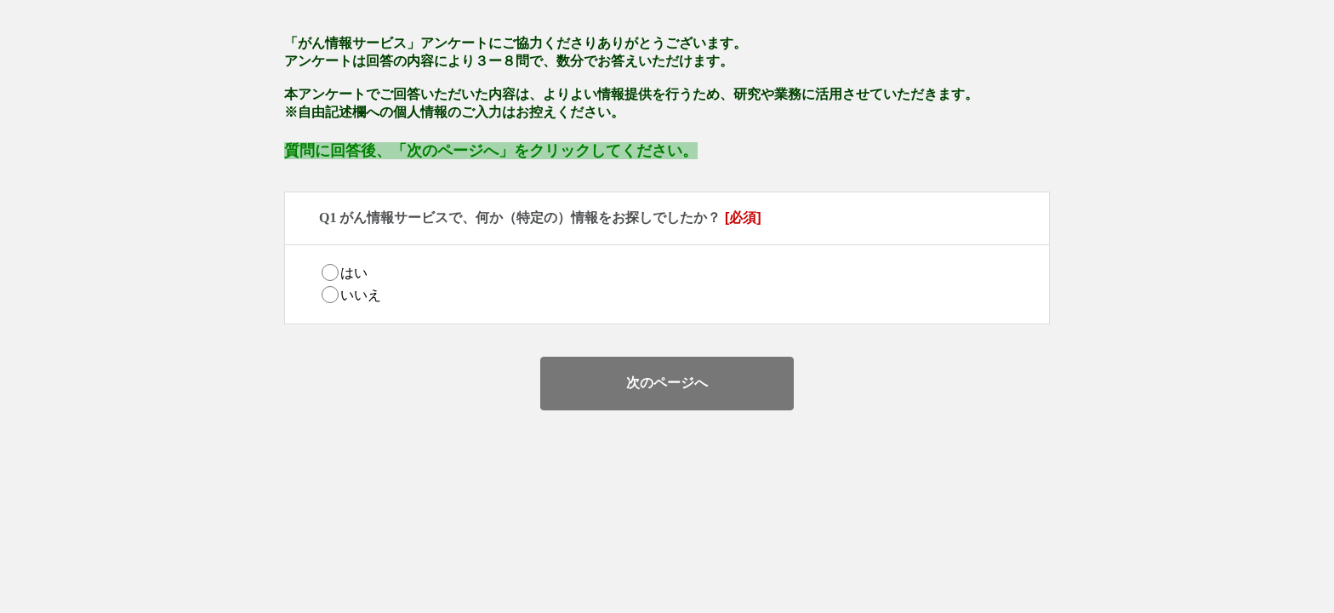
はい (354, 273)
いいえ (360, 295)
